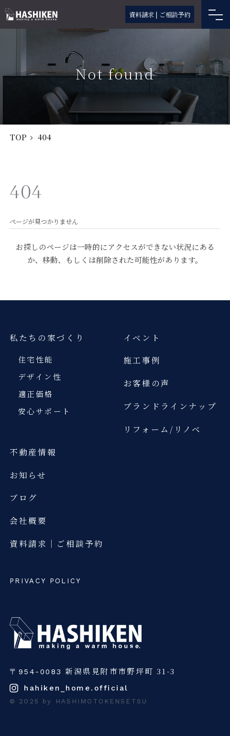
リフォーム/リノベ (162, 429)
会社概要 (28, 520)
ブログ (24, 497)
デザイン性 (40, 376)
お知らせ (28, 475)
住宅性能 (36, 359)
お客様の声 (146, 383)
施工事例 (142, 360)
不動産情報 (33, 452)
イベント (142, 337)
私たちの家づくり (47, 337)
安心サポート (44, 411)
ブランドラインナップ (170, 406)
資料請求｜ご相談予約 (57, 543)
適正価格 (36, 393)
